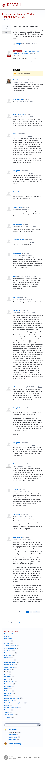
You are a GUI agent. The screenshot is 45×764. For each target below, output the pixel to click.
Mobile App (7, 686)
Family (6, 674)
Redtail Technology (15, 744)
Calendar (7, 657)
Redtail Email (12, 734)
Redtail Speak (12, 739)
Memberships (8, 684)
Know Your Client (9, 681)
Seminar (6, 705)
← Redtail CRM (6, 19)
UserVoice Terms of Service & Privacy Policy (29, 757)
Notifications (7, 691)
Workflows (7, 717)
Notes (6, 688)
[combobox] (21, 725)
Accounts (7, 641)
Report (31, 82)
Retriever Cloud (8, 700)
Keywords (7, 679)
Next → (36, 612)
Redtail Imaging (12, 737)
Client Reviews (8, 660)
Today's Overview (9, 715)
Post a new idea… (9, 634)
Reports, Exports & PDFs (11, 698)
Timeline (6, 712)
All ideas (6, 636)
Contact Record (8, 665)
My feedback (8, 638)
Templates (7, 710)
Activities (6, 643)
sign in (20, 622)
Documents (7, 669)
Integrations (7, 676)
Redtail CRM (8, 631)
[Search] (39, 724)
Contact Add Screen (10, 662)
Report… (20, 46)
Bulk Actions (7, 655)
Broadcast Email (9, 653)
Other (6, 696)
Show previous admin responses (22, 61)
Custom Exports (9, 667)
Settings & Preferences (11, 707)
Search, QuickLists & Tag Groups (13, 703)
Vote (6, 32)
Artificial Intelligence (10, 648)
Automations (8, 650)
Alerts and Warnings (10, 646)
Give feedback (13, 730)
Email (16, 631)
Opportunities (8, 693)
